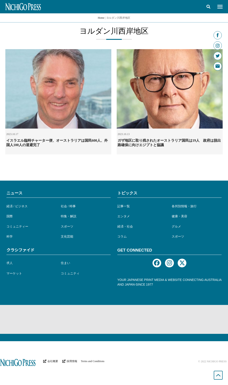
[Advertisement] (114, 319)
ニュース (14, 193)
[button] (208, 6)
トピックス (127, 193)
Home (101, 17)
